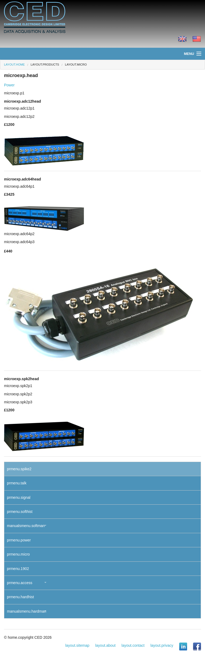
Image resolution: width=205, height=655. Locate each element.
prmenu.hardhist (20, 597)
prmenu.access (19, 583)
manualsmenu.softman (26, 526)
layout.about (105, 645)
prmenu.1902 (18, 568)
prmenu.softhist (20, 511)
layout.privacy (161, 645)
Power (9, 85)
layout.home (14, 64)
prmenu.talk (16, 483)
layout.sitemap (77, 645)
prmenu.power (19, 540)
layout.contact (132, 645)
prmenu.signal (18, 497)
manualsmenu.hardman (26, 611)
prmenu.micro (18, 554)
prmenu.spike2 (19, 469)
